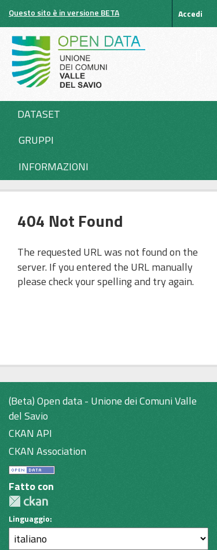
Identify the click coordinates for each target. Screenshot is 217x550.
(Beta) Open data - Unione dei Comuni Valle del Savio (103, 408)
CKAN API (30, 433)
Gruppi (36, 140)
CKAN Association (47, 451)
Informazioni (54, 166)
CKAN (28, 501)
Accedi (190, 14)
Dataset (38, 114)
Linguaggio (29, 519)
